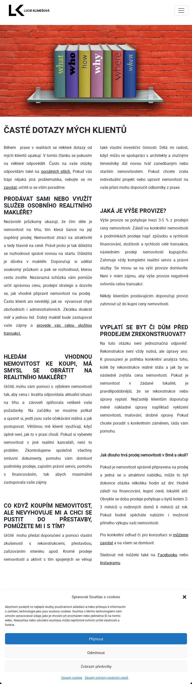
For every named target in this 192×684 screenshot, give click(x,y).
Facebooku (167, 555)
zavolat (10, 187)
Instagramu (110, 563)
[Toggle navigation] (181, 10)
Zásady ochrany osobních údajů (106, 678)
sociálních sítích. (56, 171)
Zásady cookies (71, 678)
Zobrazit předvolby (96, 666)
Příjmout (96, 638)
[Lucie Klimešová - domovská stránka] (29, 10)
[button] (184, 596)
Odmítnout (96, 652)
